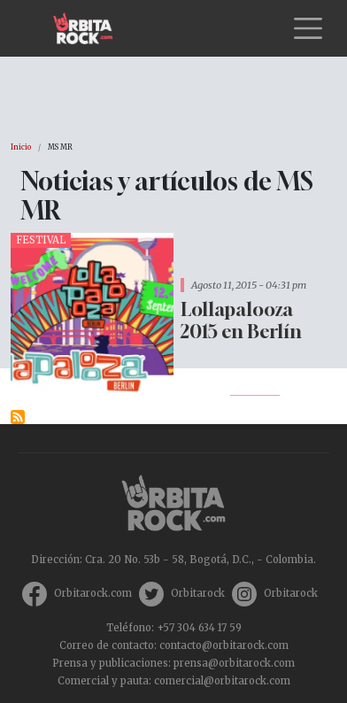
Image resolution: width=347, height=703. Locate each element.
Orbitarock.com (93, 593)
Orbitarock (198, 593)
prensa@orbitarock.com (234, 663)
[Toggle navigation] (308, 28)
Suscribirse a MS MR (18, 417)
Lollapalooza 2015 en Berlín (241, 320)
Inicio (21, 147)
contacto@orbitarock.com (224, 645)
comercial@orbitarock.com (222, 681)
